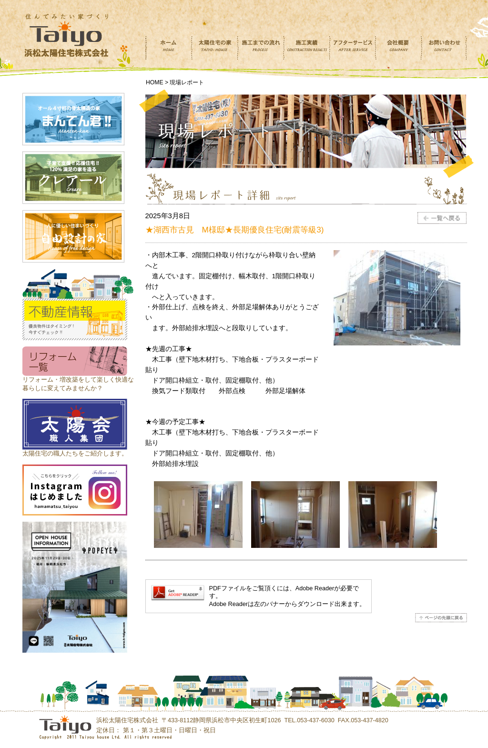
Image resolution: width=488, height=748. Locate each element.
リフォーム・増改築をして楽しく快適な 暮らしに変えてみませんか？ (78, 379)
